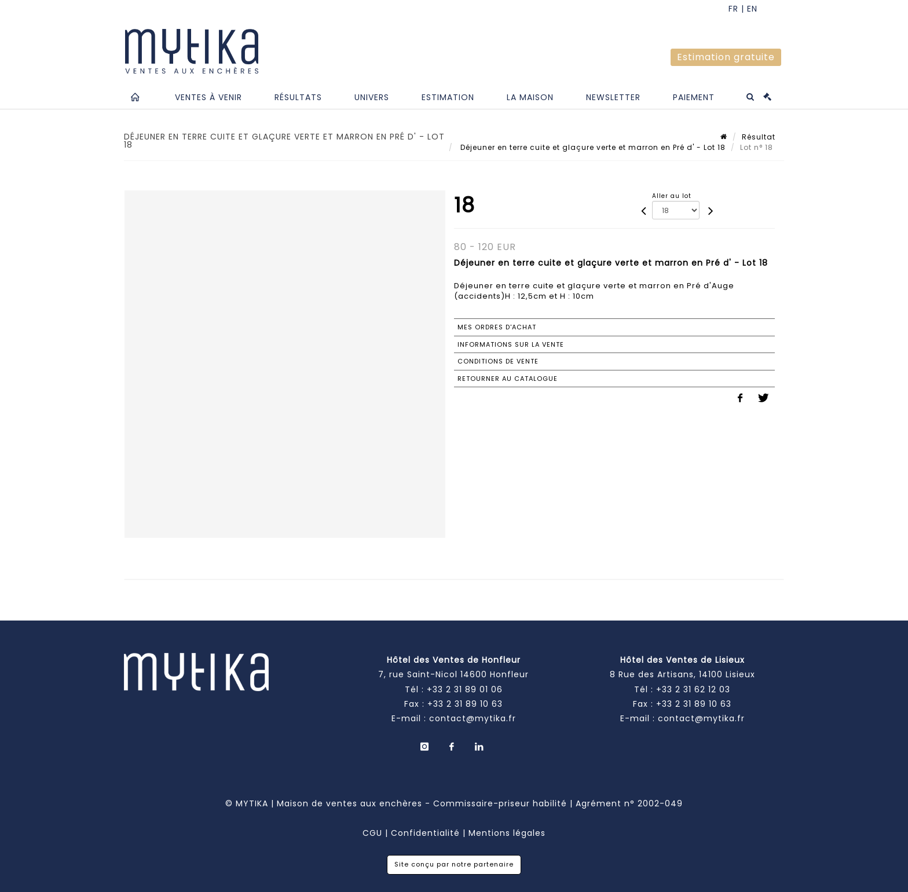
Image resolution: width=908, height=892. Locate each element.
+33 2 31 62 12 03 (693, 689)
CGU (372, 833)
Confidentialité (425, 833)
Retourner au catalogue (507, 378)
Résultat (758, 137)
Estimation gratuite (726, 57)
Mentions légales (506, 833)
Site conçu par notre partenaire (454, 864)
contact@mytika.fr (472, 718)
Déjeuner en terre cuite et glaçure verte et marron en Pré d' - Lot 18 (592, 147)
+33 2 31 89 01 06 (465, 689)
